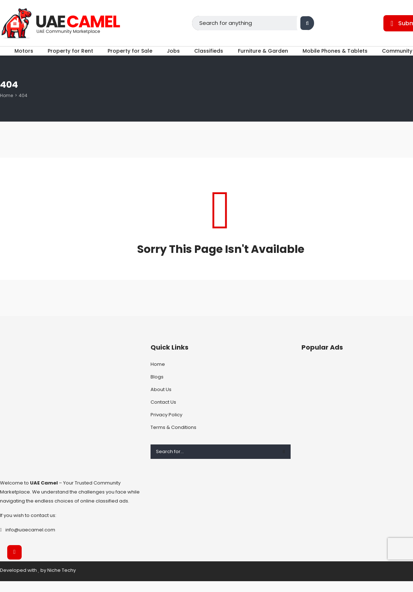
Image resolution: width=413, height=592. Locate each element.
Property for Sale (127, 56)
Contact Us (163, 412)
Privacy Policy (166, 425)
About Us (161, 400)
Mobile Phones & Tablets (342, 56)
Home (6, 106)
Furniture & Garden (268, 56)
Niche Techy (61, 581)
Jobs (173, 56)
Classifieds (211, 56)
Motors (15, 56)
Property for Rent (65, 56)
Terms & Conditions (173, 438)
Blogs (157, 387)
